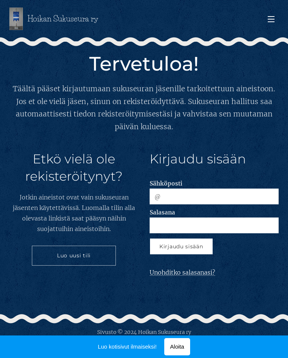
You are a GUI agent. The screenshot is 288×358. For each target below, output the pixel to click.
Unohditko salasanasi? (182, 272)
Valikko (271, 19)
